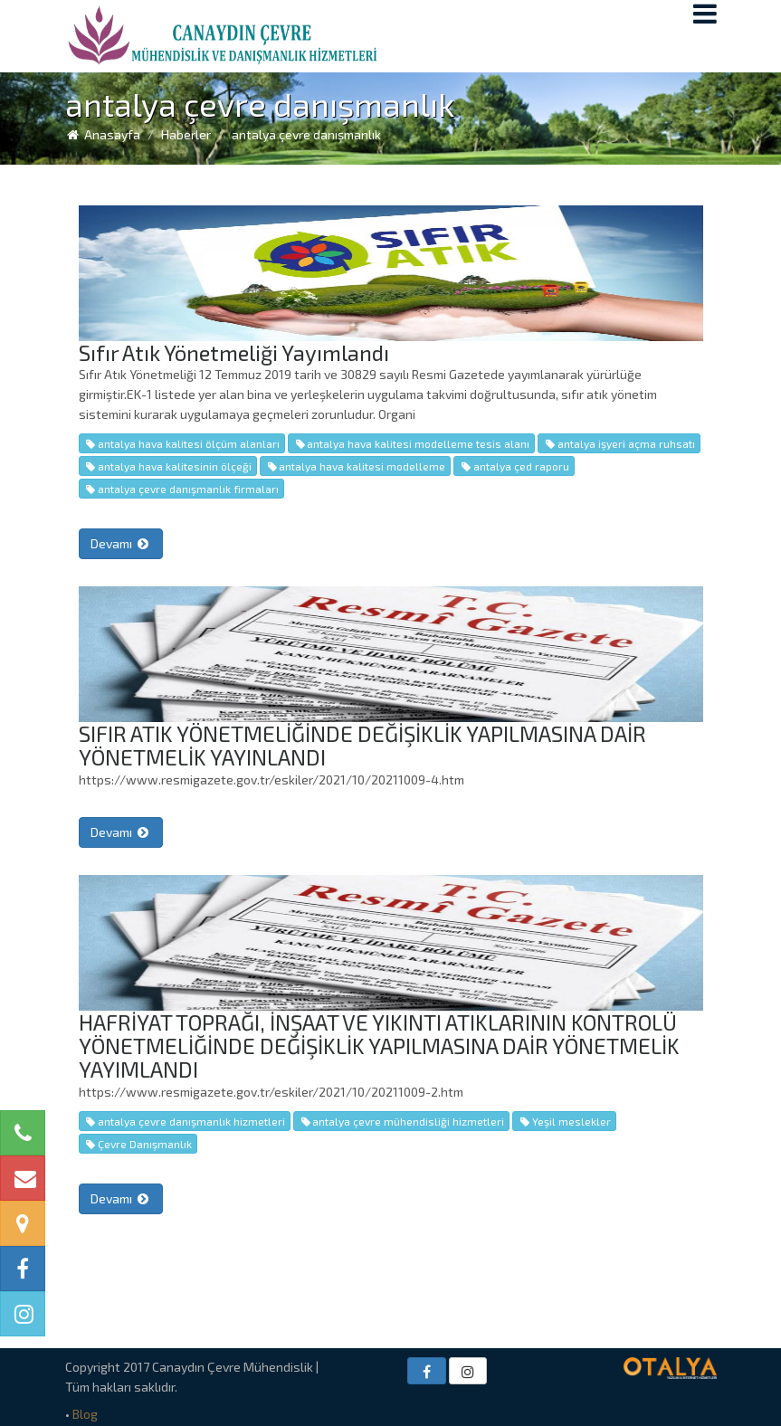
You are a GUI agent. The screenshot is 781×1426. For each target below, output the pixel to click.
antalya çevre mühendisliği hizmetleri (401, 1121)
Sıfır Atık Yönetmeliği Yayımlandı (234, 352)
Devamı (120, 543)
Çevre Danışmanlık (138, 1143)
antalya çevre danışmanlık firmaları (181, 488)
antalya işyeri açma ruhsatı (618, 443)
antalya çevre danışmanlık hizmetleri (184, 1121)
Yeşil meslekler (564, 1121)
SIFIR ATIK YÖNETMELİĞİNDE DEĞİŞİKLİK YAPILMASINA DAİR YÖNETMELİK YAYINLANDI (362, 745)
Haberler (186, 134)
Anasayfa (102, 134)
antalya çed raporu (513, 466)
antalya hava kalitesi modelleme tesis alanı (411, 443)
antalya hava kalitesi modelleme (355, 466)
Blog (85, 1413)
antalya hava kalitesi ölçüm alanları (182, 443)
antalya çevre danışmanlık (306, 134)
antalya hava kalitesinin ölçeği (168, 466)
